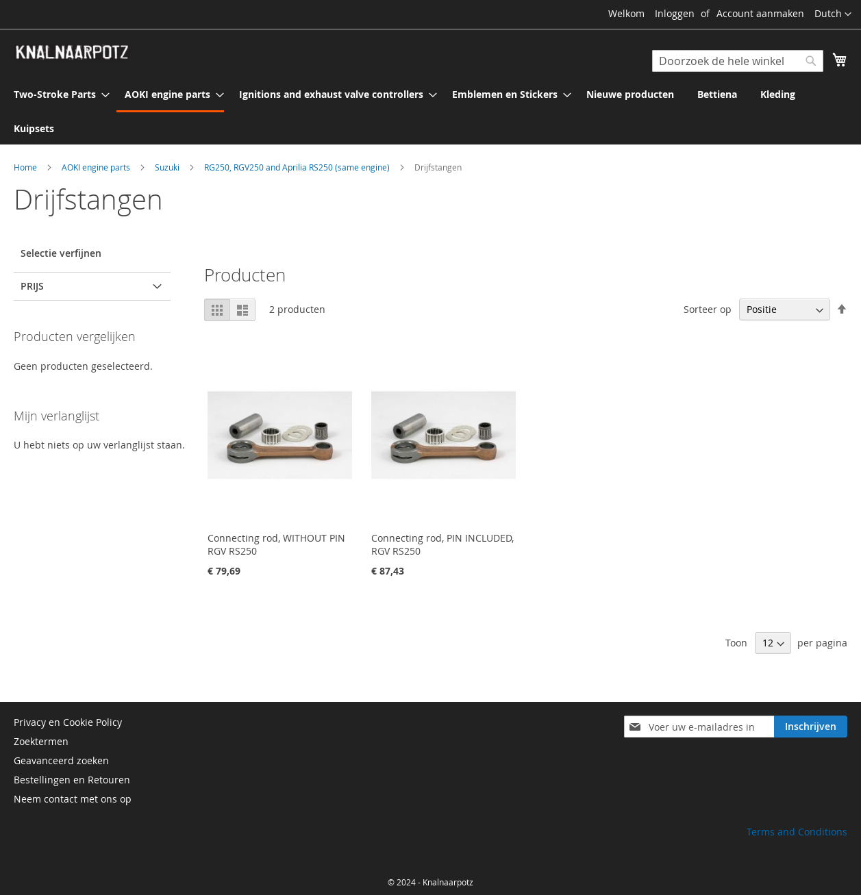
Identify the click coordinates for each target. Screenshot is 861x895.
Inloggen (675, 13)
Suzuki (168, 167)
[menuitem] (57, 94)
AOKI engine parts (97, 167)
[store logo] (72, 53)
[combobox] (737, 61)
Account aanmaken (760, 13)
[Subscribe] (810, 727)
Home (26, 167)
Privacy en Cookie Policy (68, 722)
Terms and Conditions (797, 831)
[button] (832, 14)
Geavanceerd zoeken (61, 760)
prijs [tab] (32, 285)
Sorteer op (708, 309)
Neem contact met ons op (73, 798)
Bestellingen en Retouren (72, 779)
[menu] (430, 111)
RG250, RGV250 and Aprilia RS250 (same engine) (298, 167)
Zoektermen (41, 741)
